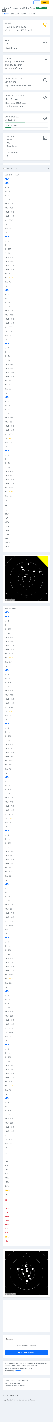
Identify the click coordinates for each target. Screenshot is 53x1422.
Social (16, 1419)
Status (30, 1419)
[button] (49, 11)
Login (37, 2)
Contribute (23, 1419)
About (36, 1419)
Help (4, 1419)
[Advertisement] (26, 173)
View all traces (12, 188)
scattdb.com (13, 1415)
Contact (10, 1419)
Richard (5, 14)
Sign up (45, 2)
